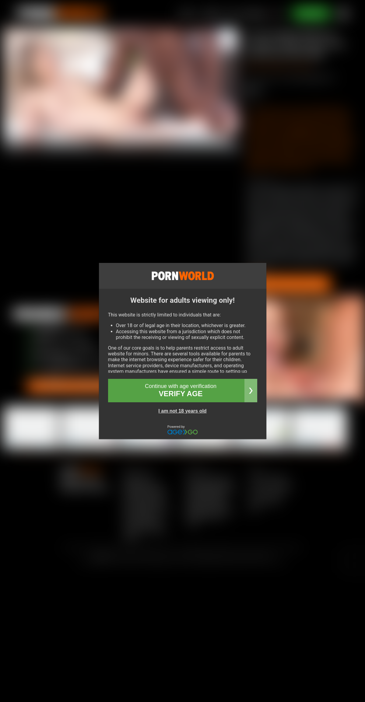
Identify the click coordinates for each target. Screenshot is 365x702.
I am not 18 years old (182, 411)
